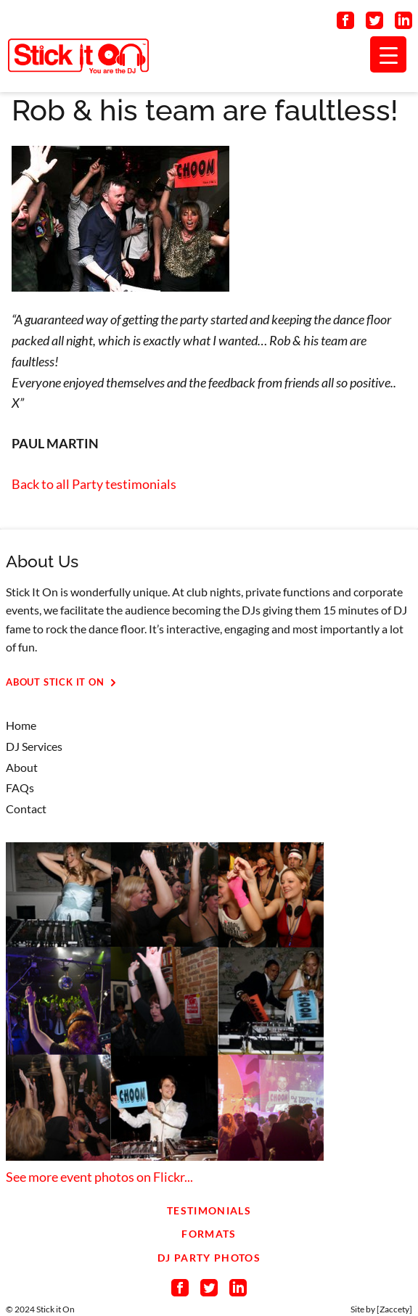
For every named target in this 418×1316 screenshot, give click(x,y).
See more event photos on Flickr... (99, 1177)
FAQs (20, 787)
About (22, 767)
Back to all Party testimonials (94, 484)
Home (21, 725)
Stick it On (55, 1309)
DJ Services (34, 746)
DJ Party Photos (209, 1257)
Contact (26, 808)
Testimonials (209, 1210)
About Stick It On (64, 682)
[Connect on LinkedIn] (403, 23)
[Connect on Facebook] (345, 23)
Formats (209, 1233)
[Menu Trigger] (388, 54)
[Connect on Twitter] (374, 23)
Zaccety (394, 1309)
